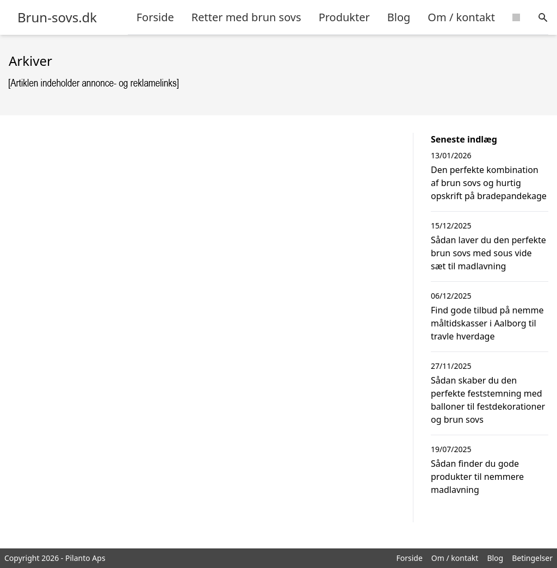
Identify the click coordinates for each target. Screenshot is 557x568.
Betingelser (532, 558)
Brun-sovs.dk (57, 17)
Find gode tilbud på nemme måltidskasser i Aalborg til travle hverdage (487, 323)
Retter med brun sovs (246, 17)
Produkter (344, 17)
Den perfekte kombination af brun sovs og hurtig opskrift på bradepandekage (489, 183)
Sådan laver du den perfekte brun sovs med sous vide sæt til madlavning (488, 253)
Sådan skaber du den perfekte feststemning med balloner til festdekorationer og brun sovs (488, 399)
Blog (399, 17)
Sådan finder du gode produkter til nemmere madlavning (477, 477)
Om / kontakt (461, 17)
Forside (155, 17)
